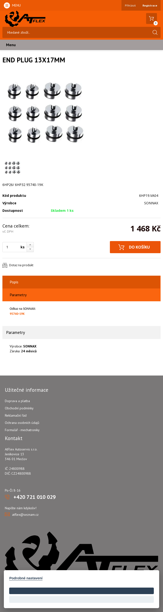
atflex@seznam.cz (25, 514)
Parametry (18, 294)
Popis (14, 282)
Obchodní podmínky (19, 408)
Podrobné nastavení (26, 578)
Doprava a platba (17, 401)
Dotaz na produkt (21, 265)
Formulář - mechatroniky (22, 430)
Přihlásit (130, 5)
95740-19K (17, 314)
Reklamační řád (16, 415)
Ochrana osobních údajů (22, 422)
